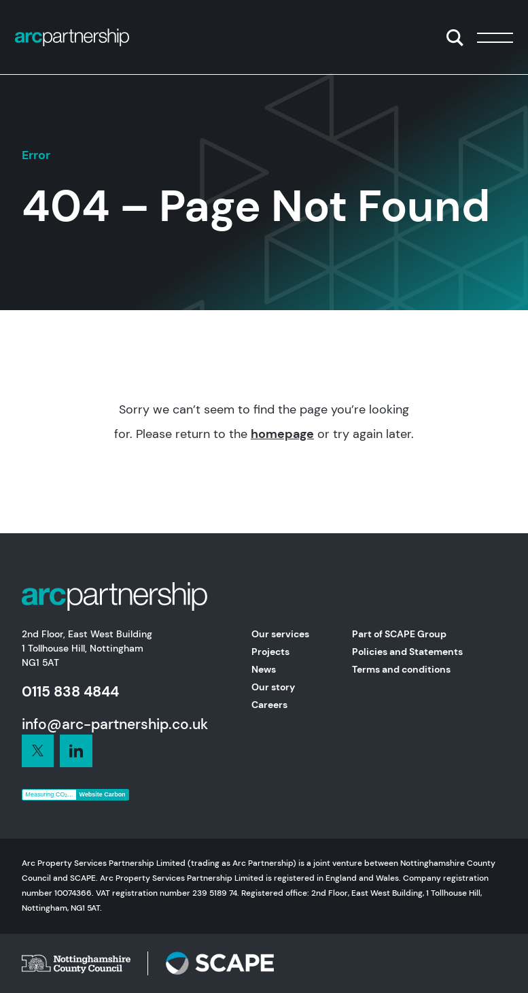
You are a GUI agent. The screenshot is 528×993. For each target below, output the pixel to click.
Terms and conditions (401, 669)
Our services (280, 634)
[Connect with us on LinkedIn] (38, 751)
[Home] (72, 37)
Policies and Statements (407, 651)
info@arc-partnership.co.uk (115, 724)
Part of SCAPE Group (399, 634)
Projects (270, 651)
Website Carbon (103, 794)
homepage (282, 434)
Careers (269, 705)
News (263, 669)
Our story (273, 687)
